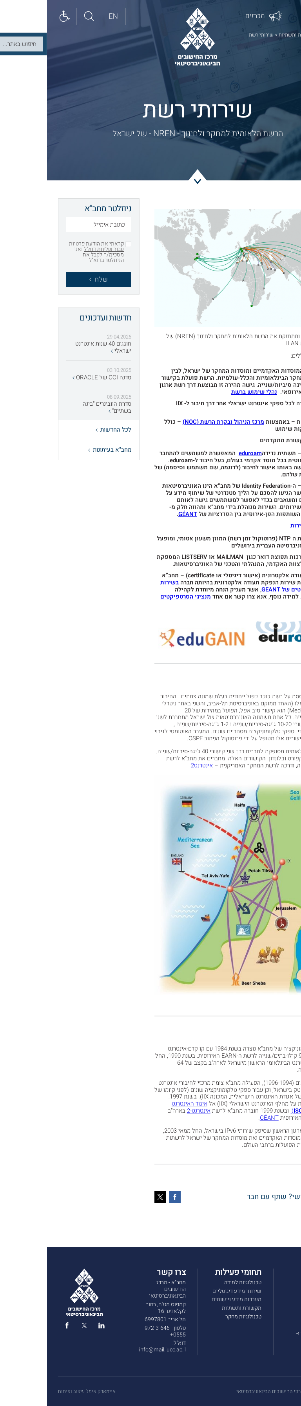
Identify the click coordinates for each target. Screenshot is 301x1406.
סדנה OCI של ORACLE (54, 377)
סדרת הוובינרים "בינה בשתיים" (60, 408)
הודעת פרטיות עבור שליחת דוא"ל (49, 246)
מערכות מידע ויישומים (189, 1299)
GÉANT (269, 392)
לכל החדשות (66, 429)
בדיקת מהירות (261, 525)
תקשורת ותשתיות (250, 34)
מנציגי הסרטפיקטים (138, 596)
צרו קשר (281, 1317)
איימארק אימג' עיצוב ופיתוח (40, 1391)
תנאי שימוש (276, 1325)
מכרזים (282, 1308)
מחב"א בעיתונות (62, 449)
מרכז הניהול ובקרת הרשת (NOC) (176, 421)
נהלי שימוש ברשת (207, 392)
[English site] (66, 16)
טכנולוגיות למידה (195, 1282)
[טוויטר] (113, 1197)
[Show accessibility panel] (17, 16)
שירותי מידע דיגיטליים (189, 1291)
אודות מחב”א (275, 1282)
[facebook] (20, 1327)
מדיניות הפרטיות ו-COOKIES (269, 1336)
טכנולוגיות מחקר (196, 1317)
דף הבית (281, 34)
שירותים (280, 1291)
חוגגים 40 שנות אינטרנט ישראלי (56, 348)
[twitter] (37, 1327)
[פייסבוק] (128, 1197)
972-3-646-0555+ (118, 1331)
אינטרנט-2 (151, 1110)
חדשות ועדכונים (272, 1299)
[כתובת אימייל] (51, 225)
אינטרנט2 (155, 765)
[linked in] (54, 1327)
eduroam (267, 453)
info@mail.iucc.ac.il (115, 1350)
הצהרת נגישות (274, 1348)
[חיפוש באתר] (42, 16)
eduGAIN (267, 485)
